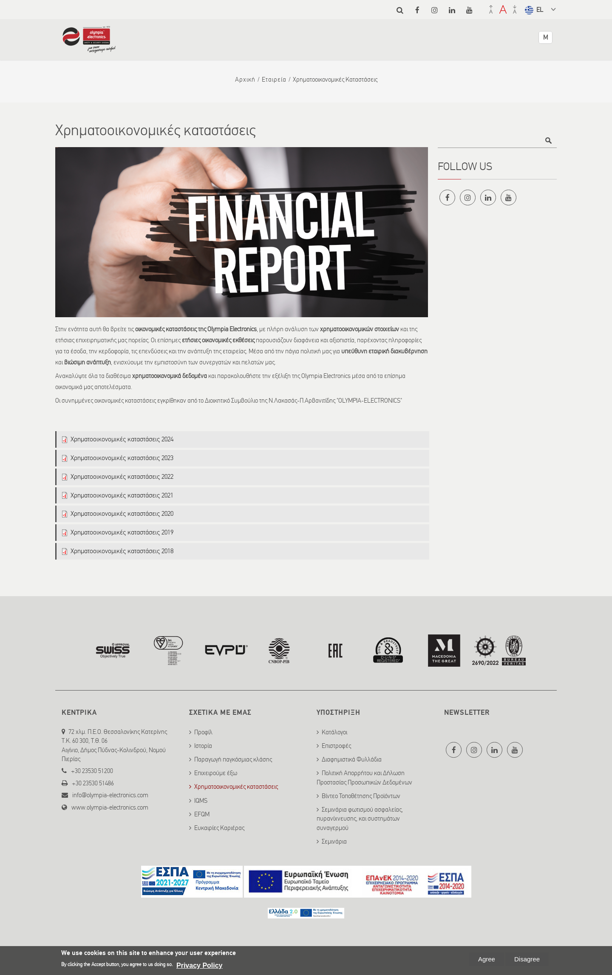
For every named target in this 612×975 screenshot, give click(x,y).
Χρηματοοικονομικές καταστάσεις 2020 (122, 513)
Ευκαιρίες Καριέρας (219, 828)
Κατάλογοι (334, 732)
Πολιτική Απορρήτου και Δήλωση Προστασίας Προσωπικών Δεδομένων (364, 777)
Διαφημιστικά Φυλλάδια (352, 759)
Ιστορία (203, 746)
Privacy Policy (199, 965)
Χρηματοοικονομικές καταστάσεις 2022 (122, 476)
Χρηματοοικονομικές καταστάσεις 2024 (122, 439)
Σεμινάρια (334, 841)
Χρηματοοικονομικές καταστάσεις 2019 (122, 532)
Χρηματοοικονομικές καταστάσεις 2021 (122, 495)
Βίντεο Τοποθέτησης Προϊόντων (361, 796)
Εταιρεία (274, 79)
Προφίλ (203, 732)
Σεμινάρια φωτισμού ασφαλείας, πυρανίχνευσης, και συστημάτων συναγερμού (360, 819)
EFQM (202, 814)
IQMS (200, 800)
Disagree (527, 959)
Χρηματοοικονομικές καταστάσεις (236, 786)
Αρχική (245, 79)
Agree (486, 959)
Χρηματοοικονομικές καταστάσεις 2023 (122, 458)
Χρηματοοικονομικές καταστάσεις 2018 (122, 551)
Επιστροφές (336, 746)
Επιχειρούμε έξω (215, 773)
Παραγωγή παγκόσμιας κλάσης (233, 759)
